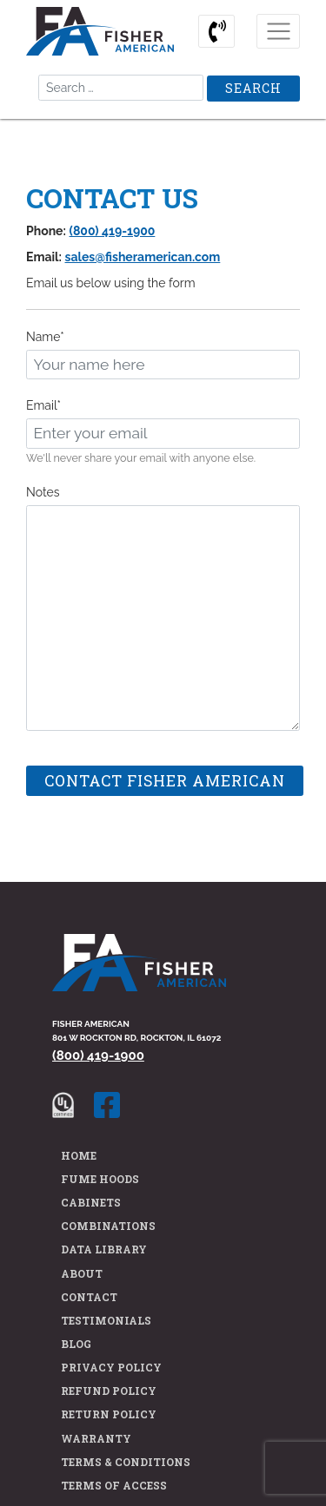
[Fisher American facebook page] (115, 1104)
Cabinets (91, 1202)
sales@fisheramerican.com (143, 257)
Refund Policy (108, 1390)
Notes (42, 492)
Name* (45, 337)
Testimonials (106, 1320)
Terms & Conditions (125, 1462)
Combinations (108, 1226)
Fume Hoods (100, 1179)
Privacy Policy (111, 1367)
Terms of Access (114, 1485)
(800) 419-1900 (113, 231)
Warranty (96, 1438)
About (82, 1273)
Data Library (104, 1249)
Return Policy (108, 1414)
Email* (43, 405)
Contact (89, 1297)
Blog (76, 1344)
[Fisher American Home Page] (139, 974)
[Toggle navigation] (278, 31)
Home (78, 1155)
